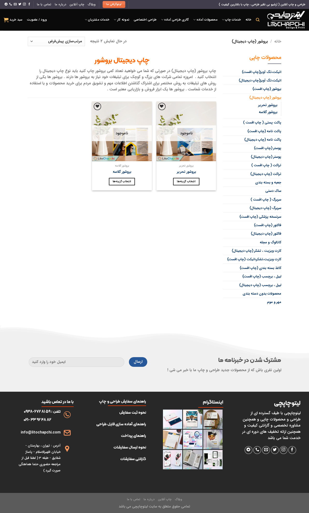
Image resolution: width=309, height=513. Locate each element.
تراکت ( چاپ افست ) (266, 165)
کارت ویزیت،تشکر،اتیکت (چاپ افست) (254, 259)
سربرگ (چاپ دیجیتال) (265, 208)
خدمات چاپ (231, 19)
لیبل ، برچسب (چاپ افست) (261, 276)
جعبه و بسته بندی (268, 182)
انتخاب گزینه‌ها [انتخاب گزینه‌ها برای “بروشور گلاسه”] (122, 181)
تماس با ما (44, 4)
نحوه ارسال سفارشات (129, 447)
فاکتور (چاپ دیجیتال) (266, 233)
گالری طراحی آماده (175, 19)
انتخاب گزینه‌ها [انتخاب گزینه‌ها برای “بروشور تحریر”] (186, 181)
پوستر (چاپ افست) (267, 148)
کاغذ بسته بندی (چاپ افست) (260, 268)
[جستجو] (258, 19)
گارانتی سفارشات (133, 458)
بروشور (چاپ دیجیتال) (265, 97)
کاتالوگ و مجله (270, 242)
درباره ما (60, 4)
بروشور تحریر (267, 105)
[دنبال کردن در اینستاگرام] (24, 4)
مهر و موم (274, 302)
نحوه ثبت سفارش (132, 412)
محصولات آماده (205, 19)
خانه (249, 19)
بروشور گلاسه (268, 112)
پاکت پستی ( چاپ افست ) (262, 122)
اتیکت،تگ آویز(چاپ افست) (261, 72)
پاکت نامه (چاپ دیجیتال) (262, 139)
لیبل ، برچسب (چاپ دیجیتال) (260, 285)
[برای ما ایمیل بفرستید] (15, 4)
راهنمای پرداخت (133, 435)
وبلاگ (91, 4)
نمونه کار (121, 19)
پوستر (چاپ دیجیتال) (266, 156)
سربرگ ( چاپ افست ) (266, 199)
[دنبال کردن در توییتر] (19, 4)
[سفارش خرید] (56, 41)
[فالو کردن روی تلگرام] (6, 4)
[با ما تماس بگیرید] (10, 4)
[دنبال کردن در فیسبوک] (29, 4)
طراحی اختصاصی (145, 19)
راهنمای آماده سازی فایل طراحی (121, 424)
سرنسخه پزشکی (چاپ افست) (260, 216)
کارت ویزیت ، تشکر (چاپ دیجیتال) (256, 250)
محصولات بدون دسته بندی (262, 293)
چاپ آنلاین (77, 4)
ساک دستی (273, 191)
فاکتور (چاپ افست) (267, 225)
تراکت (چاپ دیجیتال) (265, 174)
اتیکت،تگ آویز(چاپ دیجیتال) (260, 80)
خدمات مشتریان (97, 19)
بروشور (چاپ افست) (267, 89)
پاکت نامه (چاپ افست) (264, 131)
